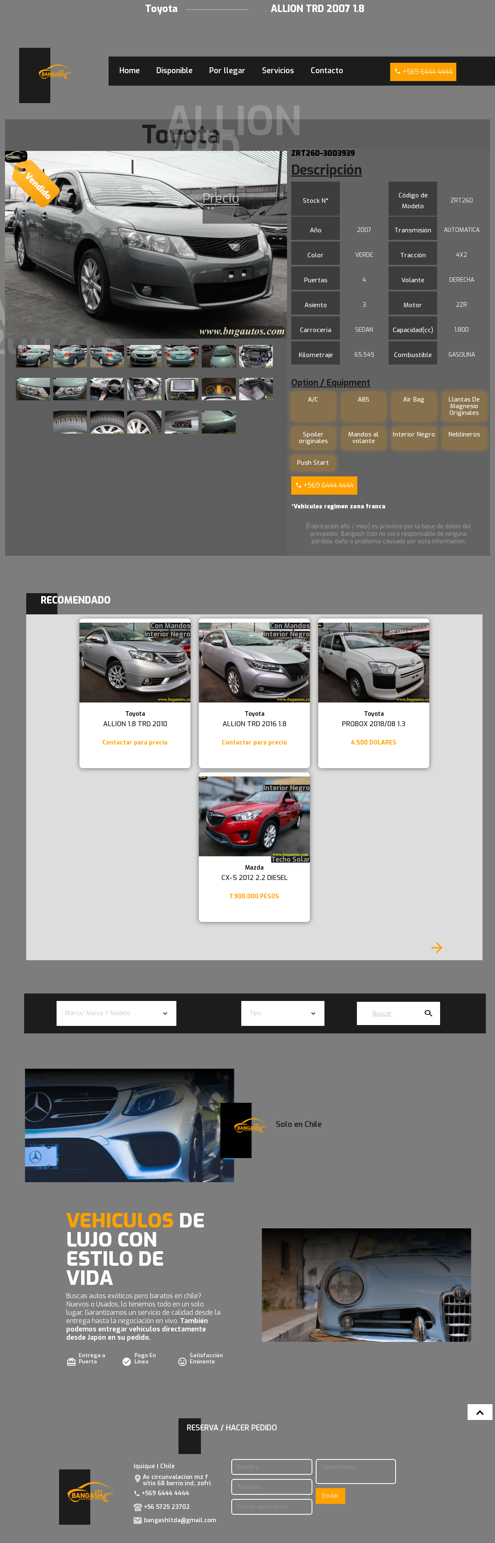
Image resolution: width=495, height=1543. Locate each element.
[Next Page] (436, 947)
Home (129, 71)
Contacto (327, 71)
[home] (55, 71)
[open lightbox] (146, 245)
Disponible (174, 71)
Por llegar (227, 71)
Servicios (278, 71)
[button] (117, 1013)
